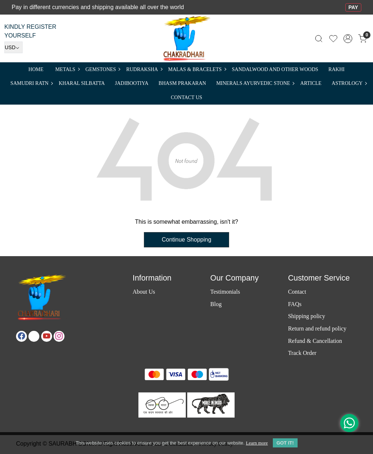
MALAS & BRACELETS (197, 69)
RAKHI (337, 69)
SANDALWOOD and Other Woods (275, 69)
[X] (33, 336)
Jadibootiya (132, 83)
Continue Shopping (186, 239)
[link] (318, 38)
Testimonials (225, 292)
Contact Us (186, 97)
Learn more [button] (257, 443)
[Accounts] (348, 38)
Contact (297, 292)
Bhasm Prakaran (182, 83)
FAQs (295, 304)
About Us (144, 292)
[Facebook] (21, 336)
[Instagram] (59, 336)
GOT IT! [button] (285, 443)
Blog (215, 304)
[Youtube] (46, 336)
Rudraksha (144, 69)
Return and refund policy (317, 328)
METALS (67, 69)
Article (310, 83)
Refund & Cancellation (315, 341)
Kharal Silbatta (82, 83)
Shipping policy (306, 316)
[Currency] (13, 47)
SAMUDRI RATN (32, 83)
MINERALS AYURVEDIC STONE (255, 83)
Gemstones (103, 69)
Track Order (302, 353)
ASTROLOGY (349, 83)
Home (35, 69)
